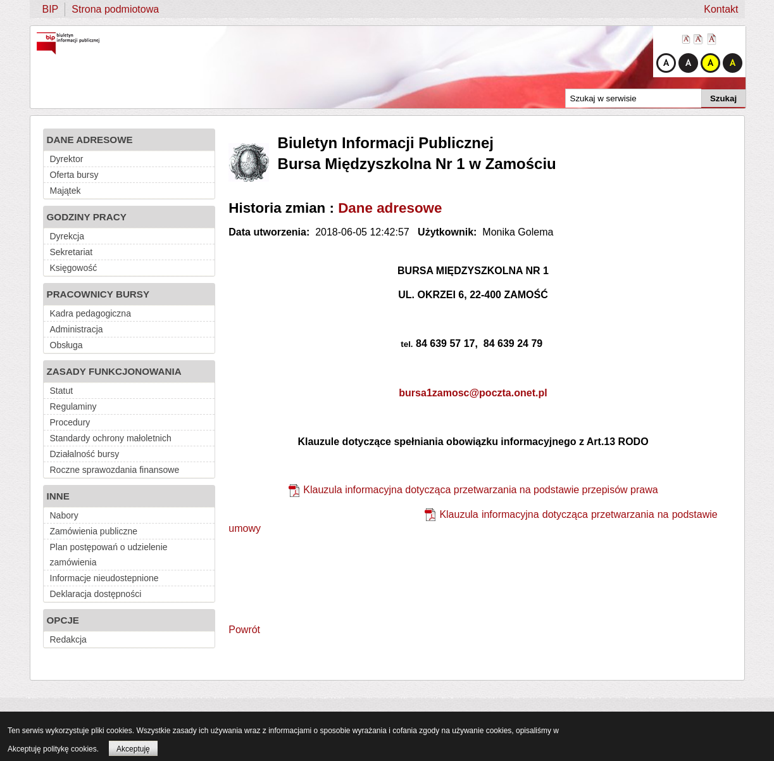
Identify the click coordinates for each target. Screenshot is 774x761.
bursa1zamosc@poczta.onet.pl (473, 392)
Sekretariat (71, 252)
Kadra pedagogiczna (90, 313)
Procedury (70, 422)
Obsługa (66, 345)
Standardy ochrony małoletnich (111, 438)
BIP (50, 9)
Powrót (244, 629)
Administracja (76, 329)
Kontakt (721, 9)
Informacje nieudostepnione (104, 578)
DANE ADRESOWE (90, 139)
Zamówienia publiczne (94, 531)
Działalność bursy (85, 454)
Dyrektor (67, 159)
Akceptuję (133, 749)
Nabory (64, 515)
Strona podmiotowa (115, 9)
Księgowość (73, 268)
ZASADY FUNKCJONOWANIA (114, 371)
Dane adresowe (390, 208)
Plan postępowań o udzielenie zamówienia (109, 554)
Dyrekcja (67, 236)
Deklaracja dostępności (96, 594)
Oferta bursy (74, 175)
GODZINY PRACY (87, 216)
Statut (61, 391)
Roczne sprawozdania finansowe (115, 470)
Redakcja (68, 639)
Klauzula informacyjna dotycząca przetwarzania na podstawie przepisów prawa (480, 489)
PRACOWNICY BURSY (98, 294)
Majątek (65, 191)
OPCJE (63, 620)
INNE (58, 496)
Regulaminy (73, 406)
